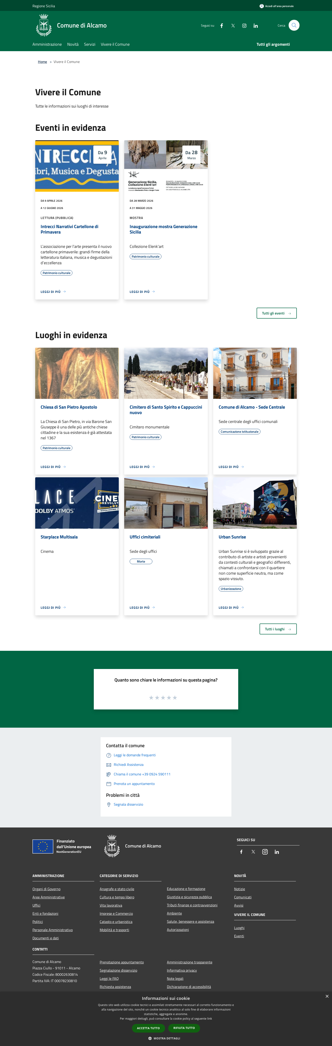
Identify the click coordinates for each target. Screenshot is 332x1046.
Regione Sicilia (43, 6)
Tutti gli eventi (276, 313)
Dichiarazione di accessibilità (189, 986)
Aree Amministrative (48, 897)
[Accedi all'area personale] (277, 6)
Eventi (239, 936)
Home (42, 61)
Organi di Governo (46, 889)
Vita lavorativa (111, 905)
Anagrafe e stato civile (117, 889)
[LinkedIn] (253, 25)
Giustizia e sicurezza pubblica (189, 897)
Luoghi (239, 927)
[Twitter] (230, 25)
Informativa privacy (182, 970)
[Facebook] (219, 25)
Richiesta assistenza (115, 986)
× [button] (327, 996)
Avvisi (238, 905)
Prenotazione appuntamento (122, 962)
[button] (166, 1038)
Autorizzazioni (178, 929)
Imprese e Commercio (116, 913)
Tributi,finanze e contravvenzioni (192, 905)
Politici (37, 921)
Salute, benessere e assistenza (190, 921)
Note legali (175, 978)
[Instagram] (242, 25)
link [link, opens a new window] (209, 1019)
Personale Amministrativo (52, 930)
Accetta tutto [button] (148, 1028)
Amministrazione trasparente (189, 962)
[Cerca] (294, 25)
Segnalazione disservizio (118, 970)
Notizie (239, 889)
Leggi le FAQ (109, 978)
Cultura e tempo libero (117, 897)
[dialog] (166, 1019)
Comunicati (243, 897)
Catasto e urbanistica (116, 921)
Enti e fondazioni (45, 913)
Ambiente (174, 913)
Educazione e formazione (186, 888)
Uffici (36, 905)
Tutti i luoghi (278, 629)
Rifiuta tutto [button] (184, 1028)
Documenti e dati (45, 938)
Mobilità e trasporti (114, 930)
